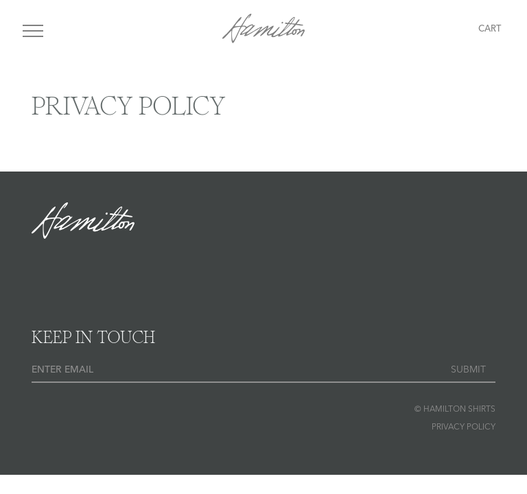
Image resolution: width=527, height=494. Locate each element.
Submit (468, 370)
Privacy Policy (463, 427)
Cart (489, 29)
